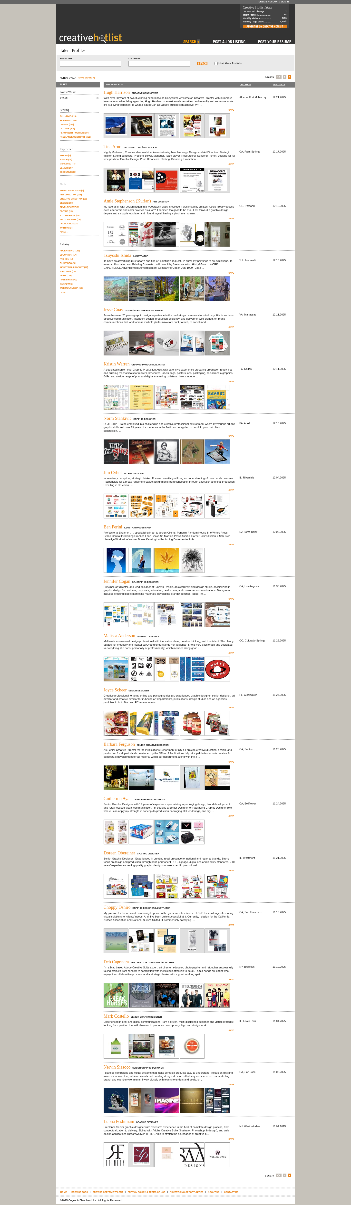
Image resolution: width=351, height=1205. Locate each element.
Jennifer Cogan (117, 581)
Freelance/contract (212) (75, 137)
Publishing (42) (68, 279)
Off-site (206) (67, 128)
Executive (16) (68, 172)
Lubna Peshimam (119, 1121)
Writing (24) (66, 228)
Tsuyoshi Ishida (117, 255)
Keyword (66, 58)
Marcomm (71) (68, 271)
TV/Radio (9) (66, 284)
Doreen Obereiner (119, 853)
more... (64, 231)
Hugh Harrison (117, 92)
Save (231, 110)
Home (63, 1192)
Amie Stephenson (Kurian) (127, 201)
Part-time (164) (68, 120)
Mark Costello (116, 1016)
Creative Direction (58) (73, 199)
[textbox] (90, 64)
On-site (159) (67, 124)
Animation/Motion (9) (72, 190)
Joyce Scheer (115, 690)
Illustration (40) (69, 215)
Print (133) (66, 275)
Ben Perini (113, 527)
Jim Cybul (113, 472)
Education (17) (68, 255)
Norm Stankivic (118, 418)
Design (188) (66, 203)
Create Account (268, 1)
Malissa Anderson (119, 635)
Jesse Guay (113, 309)
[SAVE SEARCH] (86, 78)
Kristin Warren (117, 364)
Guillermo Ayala (118, 798)
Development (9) (69, 207)
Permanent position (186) (74, 133)
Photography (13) (70, 219)
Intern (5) (65, 155)
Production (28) (69, 223)
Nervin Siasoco (117, 1067)
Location (134, 58)
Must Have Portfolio (230, 63)
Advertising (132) (70, 250)
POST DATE (279, 84)
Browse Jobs (79, 1192)
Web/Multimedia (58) (71, 288)
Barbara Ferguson (119, 744)
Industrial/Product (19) (74, 267)
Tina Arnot (113, 146)
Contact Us (231, 1192)
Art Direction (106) (71, 194)
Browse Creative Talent (107, 1192)
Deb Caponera (116, 961)
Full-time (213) (68, 116)
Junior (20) (66, 159)
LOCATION (245, 84)
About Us (213, 1192)
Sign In (285, 1)
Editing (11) (66, 211)
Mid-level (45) (68, 164)
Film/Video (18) (68, 263)
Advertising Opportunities (187, 1192)
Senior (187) (66, 168)
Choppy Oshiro (117, 907)
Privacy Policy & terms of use (146, 1192)
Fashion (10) (66, 259)
